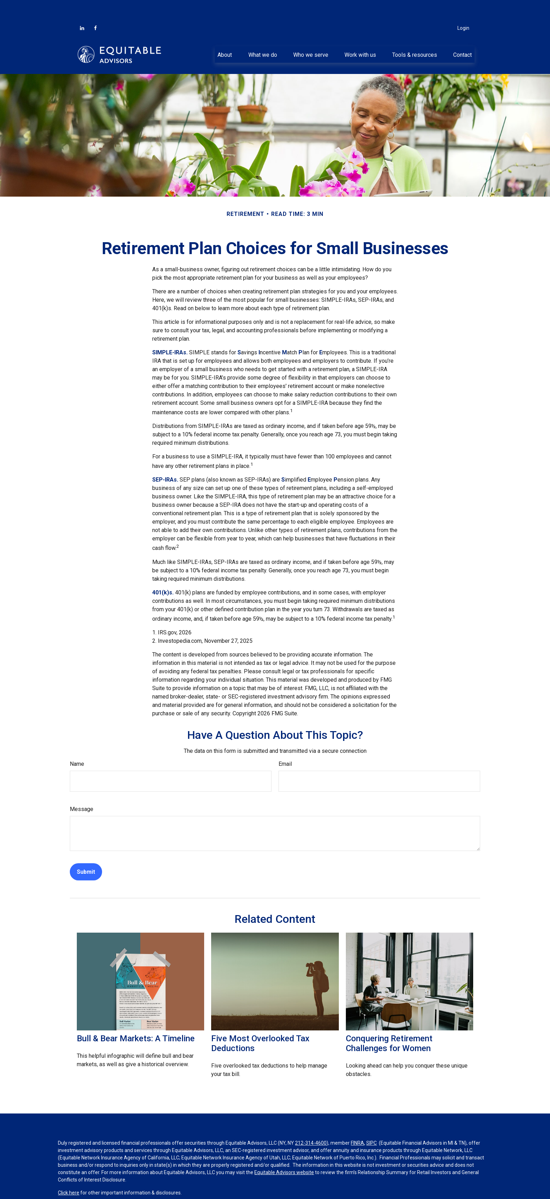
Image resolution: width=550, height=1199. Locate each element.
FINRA (357, 1122)
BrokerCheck (211, 1187)
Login (463, 7)
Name (77, 743)
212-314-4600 (311, 1122)
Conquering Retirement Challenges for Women (389, 1022)
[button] (225, 33)
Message (81, 788)
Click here (68, 1171)
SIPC (371, 1122)
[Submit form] (86, 850)
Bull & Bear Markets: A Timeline (136, 1017)
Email (285, 743)
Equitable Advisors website (284, 1151)
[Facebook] (95, 7)
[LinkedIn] (82, 7)
